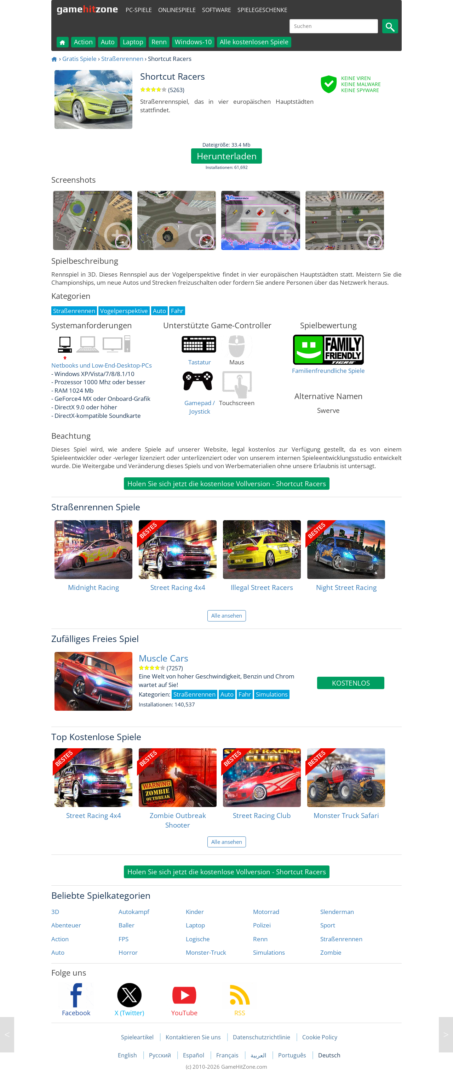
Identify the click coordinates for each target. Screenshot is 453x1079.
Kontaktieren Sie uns (193, 1037)
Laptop (133, 42)
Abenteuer (66, 925)
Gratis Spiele (79, 59)
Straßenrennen (122, 59)
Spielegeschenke (262, 10)
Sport (327, 925)
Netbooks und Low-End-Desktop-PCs (101, 365)
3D (55, 912)
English (128, 1055)
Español (194, 1055)
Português (293, 1055)
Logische (198, 939)
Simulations (269, 952)
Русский (160, 1055)
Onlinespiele (177, 10)
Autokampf (134, 912)
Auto (108, 42)
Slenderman (337, 912)
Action (83, 42)
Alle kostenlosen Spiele (254, 42)
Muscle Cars (163, 658)
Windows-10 (193, 42)
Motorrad (266, 912)
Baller (126, 925)
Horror (128, 952)
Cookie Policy (319, 1037)
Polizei (262, 925)
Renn (159, 42)
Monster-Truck (206, 952)
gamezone (87, 9)
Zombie (331, 952)
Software (216, 10)
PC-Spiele (139, 10)
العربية (259, 1055)
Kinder (195, 912)
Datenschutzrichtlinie (261, 1037)
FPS (123, 939)
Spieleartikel (137, 1037)
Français (228, 1055)
